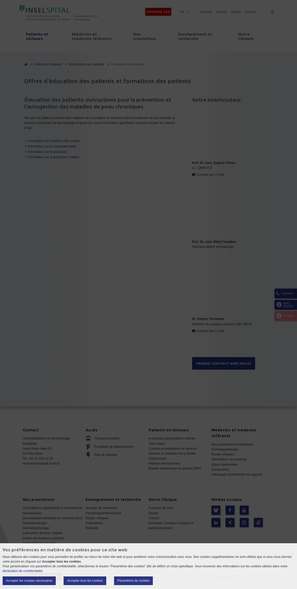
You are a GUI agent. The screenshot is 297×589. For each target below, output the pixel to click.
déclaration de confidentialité (22, 571)
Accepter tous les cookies (85, 580)
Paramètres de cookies (133, 580)
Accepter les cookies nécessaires (29, 580)
